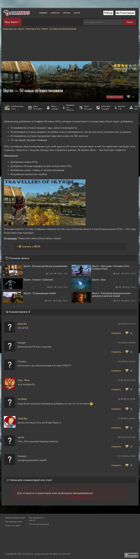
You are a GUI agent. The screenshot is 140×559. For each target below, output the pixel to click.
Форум (66, 13)
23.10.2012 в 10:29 (126, 456)
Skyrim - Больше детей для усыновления (45, 266)
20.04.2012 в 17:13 (126, 324)
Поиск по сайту (12, 525)
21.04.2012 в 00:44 (126, 343)
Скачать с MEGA (31, 246)
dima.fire (22, 324)
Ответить (116, 333)
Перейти (105, 109)
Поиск (130, 22)
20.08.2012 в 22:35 (126, 399)
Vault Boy (23, 418)
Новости (55, 13)
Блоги (77, 13)
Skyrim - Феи (98, 279)
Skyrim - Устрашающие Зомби (40, 293)
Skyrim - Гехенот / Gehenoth (38, 279)
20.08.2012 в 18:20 (126, 380)
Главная (43, 13)
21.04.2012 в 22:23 (126, 361)
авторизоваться (83, 493)
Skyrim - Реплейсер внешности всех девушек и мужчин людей (111, 294)
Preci (13, 109)
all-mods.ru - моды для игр (36, 554)
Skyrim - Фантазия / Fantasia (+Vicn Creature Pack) (110, 267)
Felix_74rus (24, 380)
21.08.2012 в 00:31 (126, 418)
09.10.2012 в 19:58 (126, 437)
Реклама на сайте (13, 521)
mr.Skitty (22, 399)
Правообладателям (15, 517)
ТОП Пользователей (39, 524)
